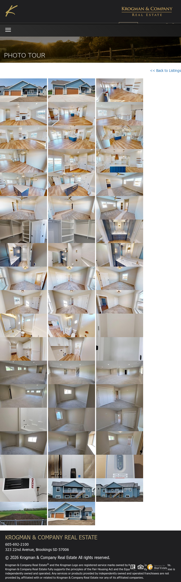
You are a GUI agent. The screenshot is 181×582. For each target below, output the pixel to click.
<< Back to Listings (165, 70)
